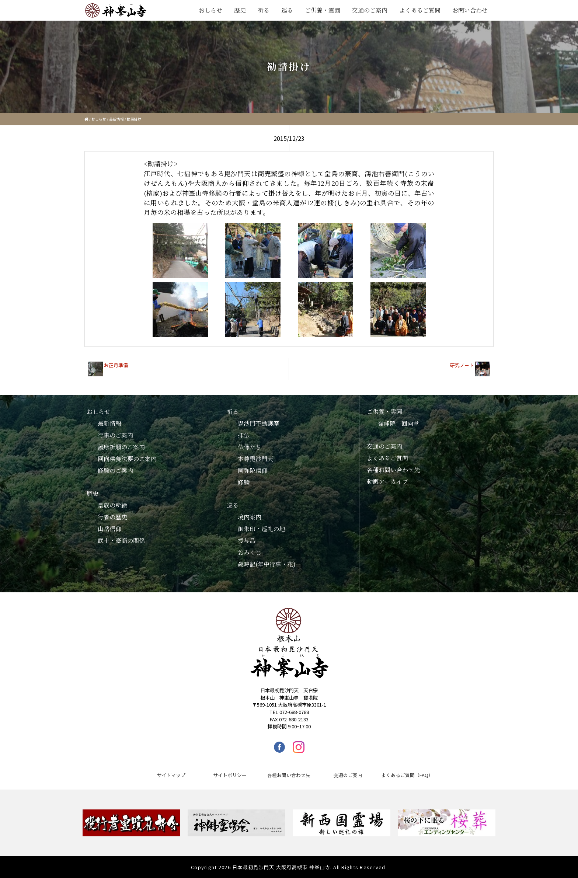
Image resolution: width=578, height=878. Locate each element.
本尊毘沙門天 (255, 458)
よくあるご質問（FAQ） (407, 774)
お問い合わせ (470, 10)
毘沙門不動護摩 (258, 423)
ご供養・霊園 (322, 10)
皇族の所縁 (112, 505)
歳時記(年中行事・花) (267, 564)
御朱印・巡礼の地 (261, 529)
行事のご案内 (115, 435)
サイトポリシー (230, 774)
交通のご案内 (369, 10)
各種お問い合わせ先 (393, 470)
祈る (263, 10)
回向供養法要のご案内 (127, 458)
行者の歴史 (112, 517)
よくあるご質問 (420, 10)
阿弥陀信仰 (252, 470)
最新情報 (116, 119)
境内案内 (249, 517)
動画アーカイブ (387, 481)
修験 (244, 482)
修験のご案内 (115, 470)
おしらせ (210, 10)
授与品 (246, 540)
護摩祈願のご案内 (121, 447)
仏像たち (249, 447)
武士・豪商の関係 (121, 540)
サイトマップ (171, 774)
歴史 (240, 10)
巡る (287, 10)
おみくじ (249, 552)
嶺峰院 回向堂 (398, 423)
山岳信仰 (109, 529)
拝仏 (244, 435)
